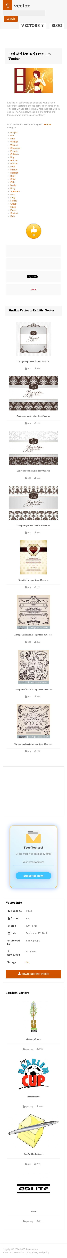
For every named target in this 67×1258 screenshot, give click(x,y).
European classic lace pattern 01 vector (34, 689)
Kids (12, 216)
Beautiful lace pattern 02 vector (34, 580)
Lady (12, 197)
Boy (12, 157)
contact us (19, 1252)
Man (12, 138)
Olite (33, 1211)
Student (14, 213)
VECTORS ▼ (33, 25)
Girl (12, 135)
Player (13, 210)
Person (13, 163)
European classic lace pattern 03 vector (33, 744)
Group (13, 204)
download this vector (33, 974)
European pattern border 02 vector (33, 416)
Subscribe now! (33, 875)
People (47, 124)
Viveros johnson (33, 1039)
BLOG (56, 25)
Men (12, 166)
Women (14, 145)
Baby (12, 176)
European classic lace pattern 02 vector (33, 635)
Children (14, 154)
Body (12, 188)
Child (12, 179)
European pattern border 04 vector (33, 525)
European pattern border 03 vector (33, 471)
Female (14, 151)
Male (12, 194)
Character (15, 148)
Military (13, 169)
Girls (12, 182)
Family (13, 200)
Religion (14, 172)
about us (7, 1252)
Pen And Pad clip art (33, 1154)
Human (14, 160)
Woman (14, 141)
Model (13, 185)
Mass (13, 207)
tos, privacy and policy (38, 1252)
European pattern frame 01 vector (34, 361)
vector (22, 6)
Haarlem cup (33, 1097)
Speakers (15, 191)
